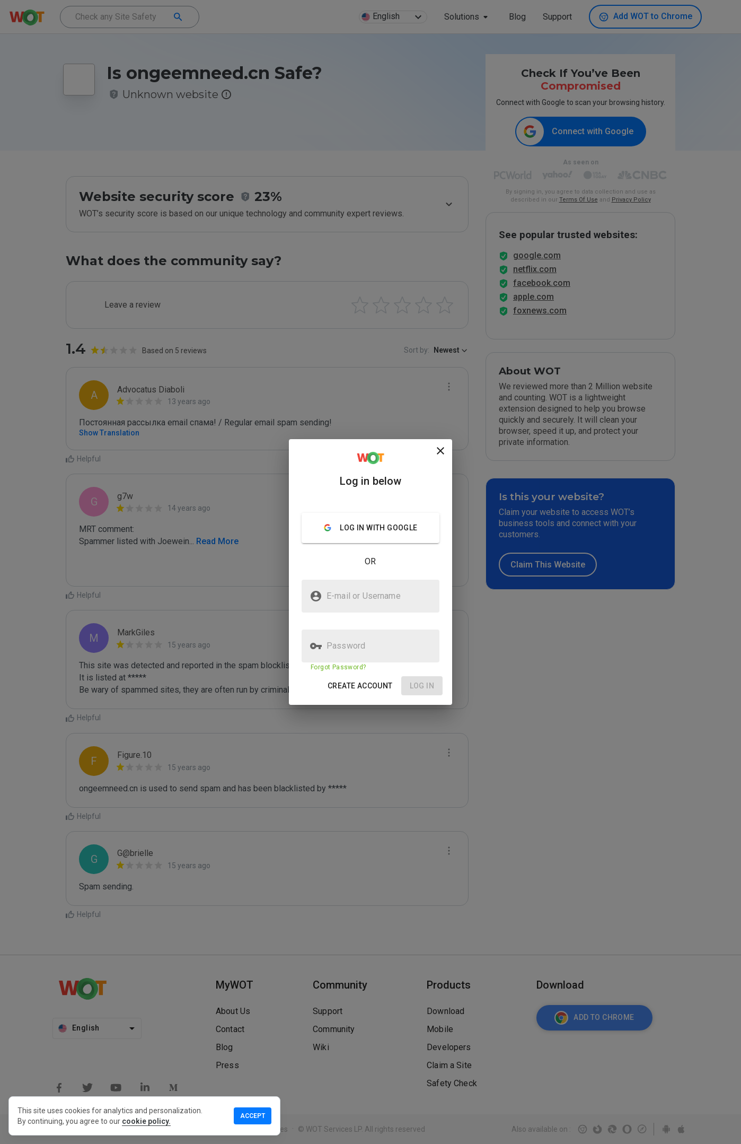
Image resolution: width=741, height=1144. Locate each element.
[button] (360, 686)
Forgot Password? (338, 667)
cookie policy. (146, 1121)
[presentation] (370, 572)
